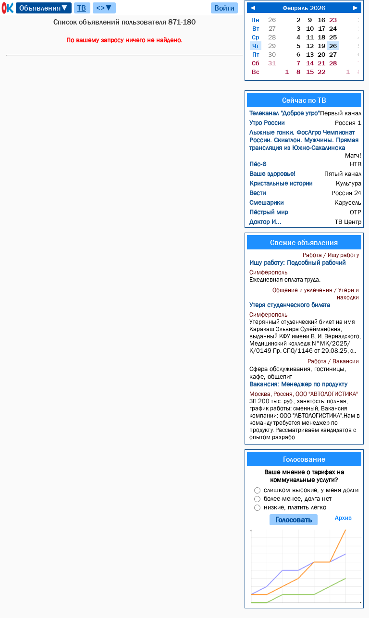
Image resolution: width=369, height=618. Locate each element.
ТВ (81, 7)
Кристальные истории (280, 183)
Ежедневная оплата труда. (305, 276)
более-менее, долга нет (298, 498)
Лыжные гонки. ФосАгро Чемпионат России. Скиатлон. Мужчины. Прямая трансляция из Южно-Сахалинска (303, 139)
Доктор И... (265, 221)
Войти (224, 7)
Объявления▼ (43, 7)
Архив (343, 517)
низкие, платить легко (295, 507)
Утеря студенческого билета (289, 305)
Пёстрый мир (268, 212)
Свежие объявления (304, 242)
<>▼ (104, 7)
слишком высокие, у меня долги (311, 490)
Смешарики (266, 202)
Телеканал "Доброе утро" (284, 113)
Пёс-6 (257, 164)
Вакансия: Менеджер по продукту (298, 384)
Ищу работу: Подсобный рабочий (297, 262)
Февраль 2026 (304, 8)
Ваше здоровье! (272, 173)
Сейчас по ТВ (304, 100)
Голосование (304, 459)
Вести (257, 193)
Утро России (266, 122)
